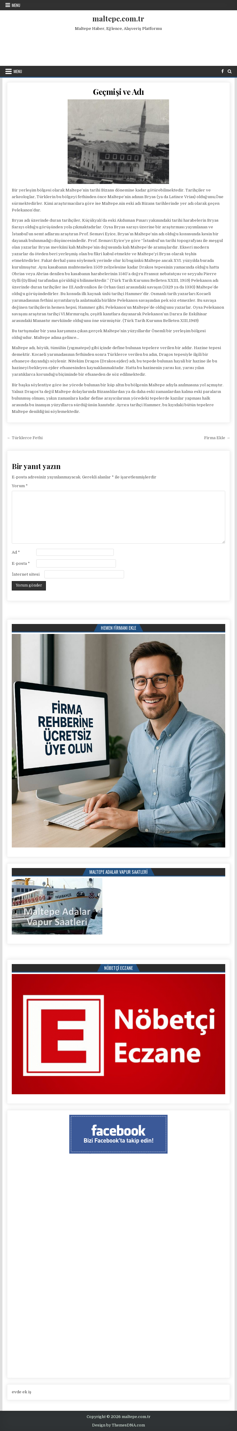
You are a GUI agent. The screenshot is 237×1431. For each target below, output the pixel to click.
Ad (16, 552)
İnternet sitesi (26, 574)
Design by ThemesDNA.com (118, 1425)
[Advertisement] (118, 47)
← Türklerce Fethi (25, 438)
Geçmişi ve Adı (118, 91)
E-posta (21, 563)
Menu (16, 5)
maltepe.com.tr (118, 18)
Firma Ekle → (217, 438)
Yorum (20, 486)
